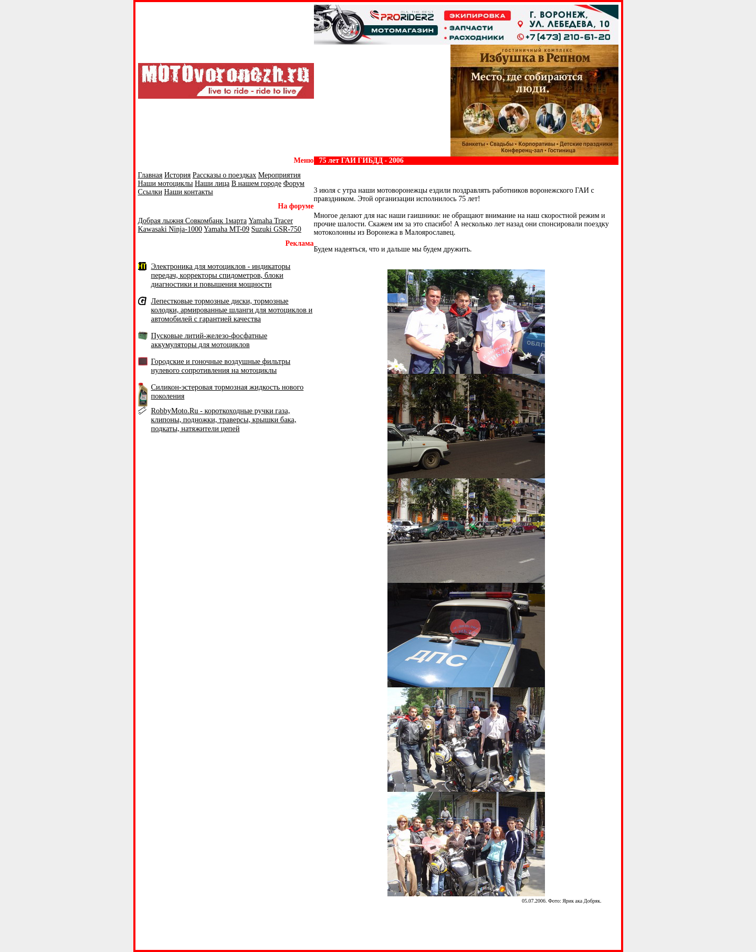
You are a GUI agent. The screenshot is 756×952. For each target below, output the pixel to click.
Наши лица (212, 183)
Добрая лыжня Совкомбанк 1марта (192, 221)
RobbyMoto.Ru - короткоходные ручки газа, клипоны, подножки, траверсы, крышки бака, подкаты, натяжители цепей (224, 419)
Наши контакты (188, 192)
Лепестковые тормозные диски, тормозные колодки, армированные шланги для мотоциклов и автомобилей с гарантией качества (232, 310)
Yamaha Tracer (270, 221)
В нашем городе (256, 183)
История (177, 175)
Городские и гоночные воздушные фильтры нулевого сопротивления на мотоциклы (221, 365)
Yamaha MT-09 (226, 229)
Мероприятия (279, 175)
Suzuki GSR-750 (276, 229)
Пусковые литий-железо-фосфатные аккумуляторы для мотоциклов (209, 340)
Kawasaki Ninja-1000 (170, 229)
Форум (293, 183)
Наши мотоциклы (165, 183)
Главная (150, 175)
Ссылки (150, 192)
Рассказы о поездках (224, 175)
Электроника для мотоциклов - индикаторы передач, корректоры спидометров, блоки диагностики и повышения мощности (221, 275)
